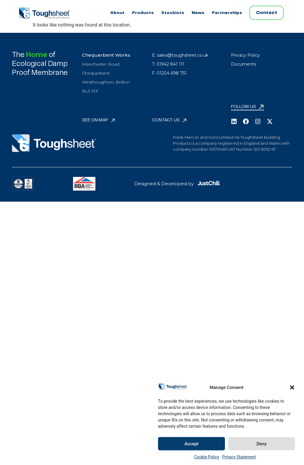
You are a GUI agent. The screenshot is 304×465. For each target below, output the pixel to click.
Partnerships (227, 13)
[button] (292, 387)
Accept (191, 444)
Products (143, 13)
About (117, 13)
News (198, 13)
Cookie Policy (206, 457)
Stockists (172, 13)
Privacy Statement (239, 457)
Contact (266, 12)
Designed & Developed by (164, 183)
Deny (262, 444)
